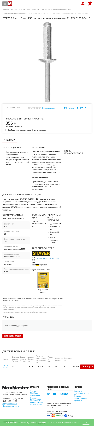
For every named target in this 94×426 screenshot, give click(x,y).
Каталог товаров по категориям (36, 403)
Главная (5, 9)
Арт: (7, 108)
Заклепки (45, 9)
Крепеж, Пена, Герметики (29, 9)
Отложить (69, 108)
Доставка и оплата (81, 394)
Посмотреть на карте (10, 406)
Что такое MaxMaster (34, 392)
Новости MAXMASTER (35, 399)
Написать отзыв (48, 108)
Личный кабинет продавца (80, 399)
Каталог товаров (5, 3)
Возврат (77, 396)
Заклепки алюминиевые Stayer (14, 13)
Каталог (14, 9)
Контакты (78, 391)
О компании (35, 395)
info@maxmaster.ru (9, 404)
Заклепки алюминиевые (60, 9)
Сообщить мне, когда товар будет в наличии (26, 130)
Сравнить (81, 107)
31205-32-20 (5, 367)
